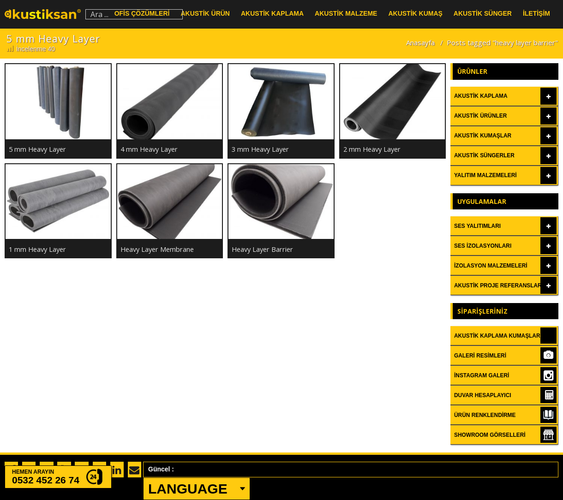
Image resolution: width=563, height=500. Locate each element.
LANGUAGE (188, 488)
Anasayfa (420, 42)
